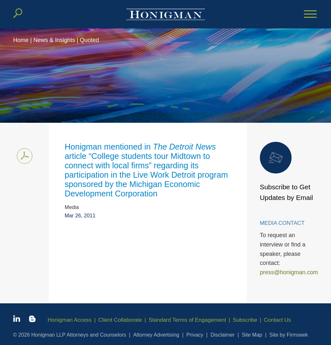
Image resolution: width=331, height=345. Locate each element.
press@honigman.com (289, 272)
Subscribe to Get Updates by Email (286, 172)
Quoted (89, 40)
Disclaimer (222, 335)
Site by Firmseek (288, 335)
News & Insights (54, 40)
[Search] (17, 13)
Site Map (252, 335)
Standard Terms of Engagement (187, 320)
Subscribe (245, 320)
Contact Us (277, 320)
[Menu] (310, 14)
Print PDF (23, 155)
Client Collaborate (120, 320)
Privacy (195, 335)
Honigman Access (69, 320)
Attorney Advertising (156, 335)
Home (21, 40)
